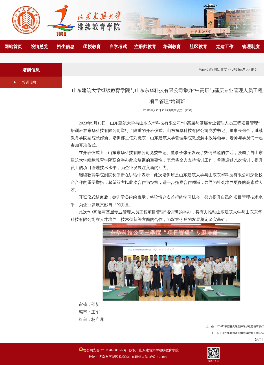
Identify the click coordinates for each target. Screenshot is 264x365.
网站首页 (220, 69)
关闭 (258, 339)
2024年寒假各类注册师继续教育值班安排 (240, 326)
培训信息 (29, 82)
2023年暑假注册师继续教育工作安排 (243, 333)
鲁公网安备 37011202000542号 (103, 349)
